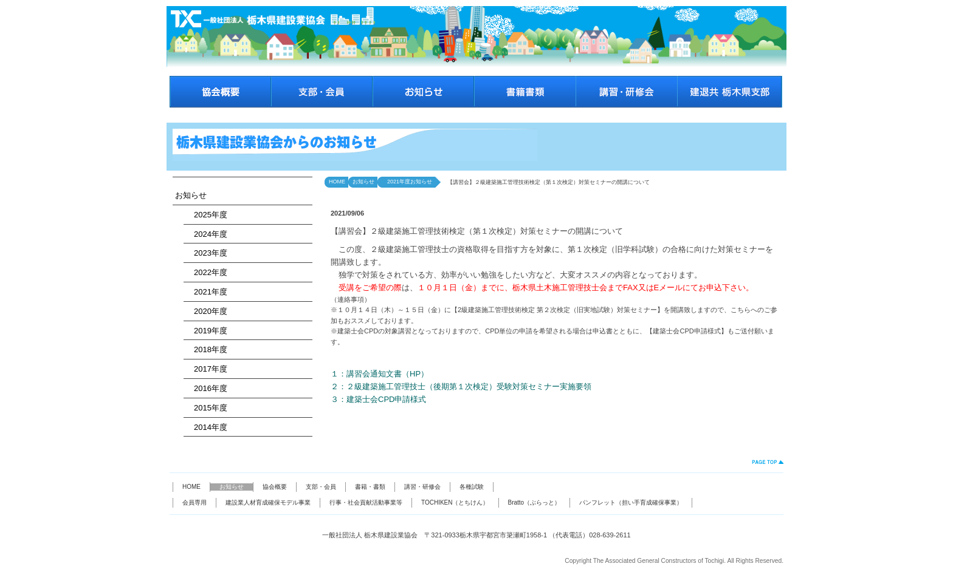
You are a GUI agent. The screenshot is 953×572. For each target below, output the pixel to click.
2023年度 (206, 252)
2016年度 (206, 388)
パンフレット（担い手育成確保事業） (631, 502)
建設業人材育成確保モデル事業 (268, 502)
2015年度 (206, 407)
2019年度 (206, 330)
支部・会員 (321, 486)
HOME (337, 182)
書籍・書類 (370, 486)
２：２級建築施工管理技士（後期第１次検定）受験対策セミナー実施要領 (461, 386)
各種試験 (471, 486)
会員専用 (194, 502)
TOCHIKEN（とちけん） (455, 502)
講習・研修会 (422, 486)
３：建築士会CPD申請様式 (378, 399)
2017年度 (206, 368)
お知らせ (191, 195)
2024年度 (206, 234)
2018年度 (206, 349)
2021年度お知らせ (407, 182)
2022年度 (206, 272)
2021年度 (206, 291)
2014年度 (206, 427)
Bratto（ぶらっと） (534, 502)
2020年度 (206, 311)
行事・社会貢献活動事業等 (365, 502)
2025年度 (206, 214)
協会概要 (275, 486)
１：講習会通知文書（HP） (379, 373)
